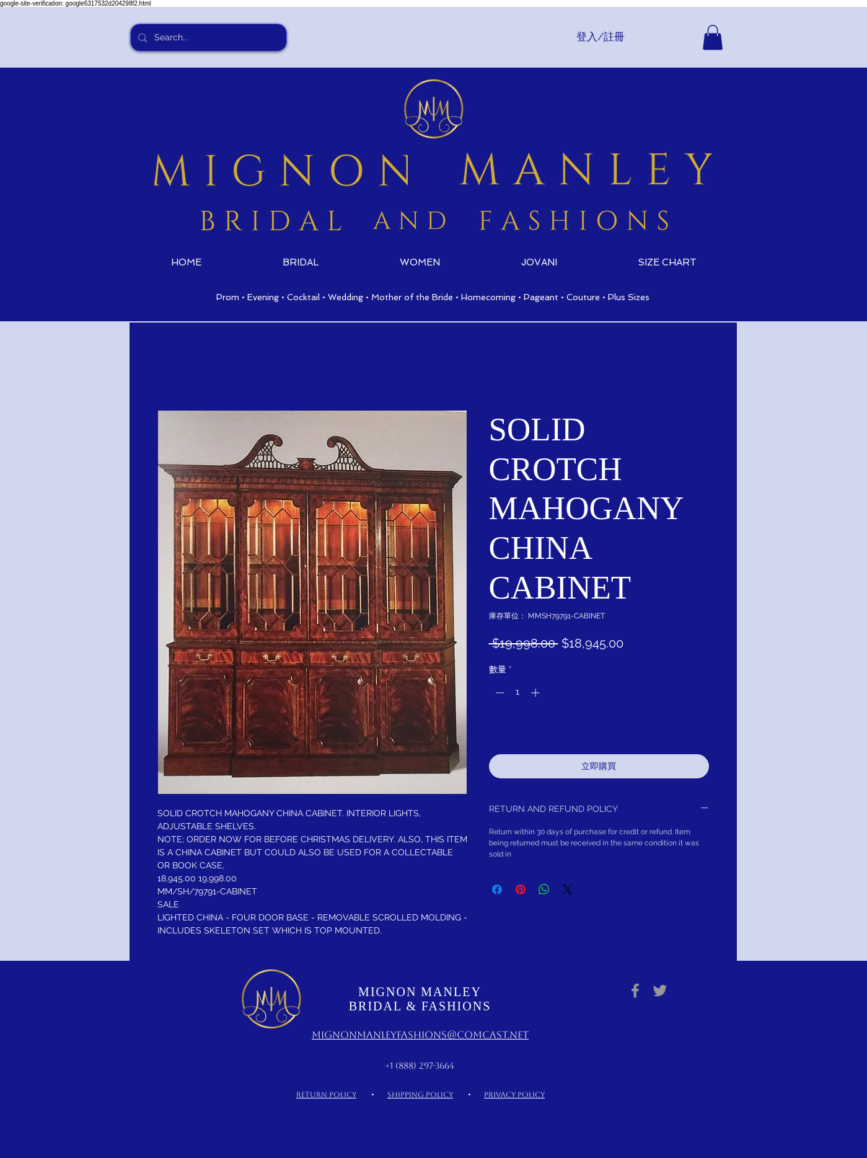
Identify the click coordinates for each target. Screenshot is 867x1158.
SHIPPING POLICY (420, 1094)
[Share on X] (567, 889)
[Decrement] (498, 692)
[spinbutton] (517, 692)
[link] (712, 37)
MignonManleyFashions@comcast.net (420, 1035)
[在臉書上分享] (497, 889)
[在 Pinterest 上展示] (520, 889)
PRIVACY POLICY (514, 1094)
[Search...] (207, 37)
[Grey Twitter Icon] (660, 990)
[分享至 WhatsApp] (544, 889)
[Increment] (536, 692)
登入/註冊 (600, 36)
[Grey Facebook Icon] (635, 990)
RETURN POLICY (326, 1094)
